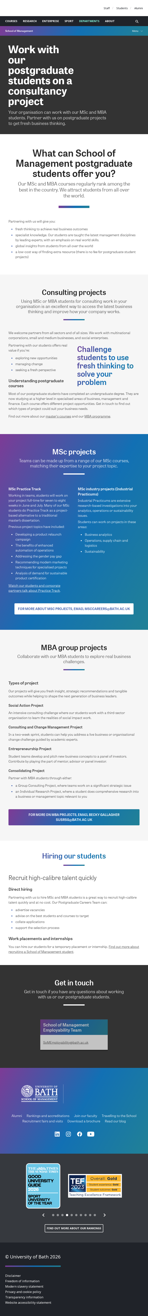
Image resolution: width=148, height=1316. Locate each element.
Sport (69, 21)
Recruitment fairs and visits (42, 1121)
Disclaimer (13, 1276)
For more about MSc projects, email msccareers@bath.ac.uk (74, 608)
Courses (11, 21)
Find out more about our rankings (74, 1228)
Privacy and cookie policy (23, 1292)
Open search (137, 21)
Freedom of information (22, 1281)
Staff (107, 8)
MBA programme (97, 416)
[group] (43, 1186)
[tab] (53, 1215)
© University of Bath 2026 (33, 1256)
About (110, 21)
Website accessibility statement (28, 1302)
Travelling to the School (119, 1115)
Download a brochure (83, 1121)
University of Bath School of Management (39, 1093)
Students (122, 8)
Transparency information (24, 1297)
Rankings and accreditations (48, 1115)
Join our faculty (85, 1115)
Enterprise (50, 21)
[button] (43, 1215)
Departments (89, 21)
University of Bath (22, 8)
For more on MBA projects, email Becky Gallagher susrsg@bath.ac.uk (74, 817)
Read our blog (115, 1121)
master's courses (58, 416)
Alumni (138, 8)
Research (30, 21)
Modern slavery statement (24, 1286)
